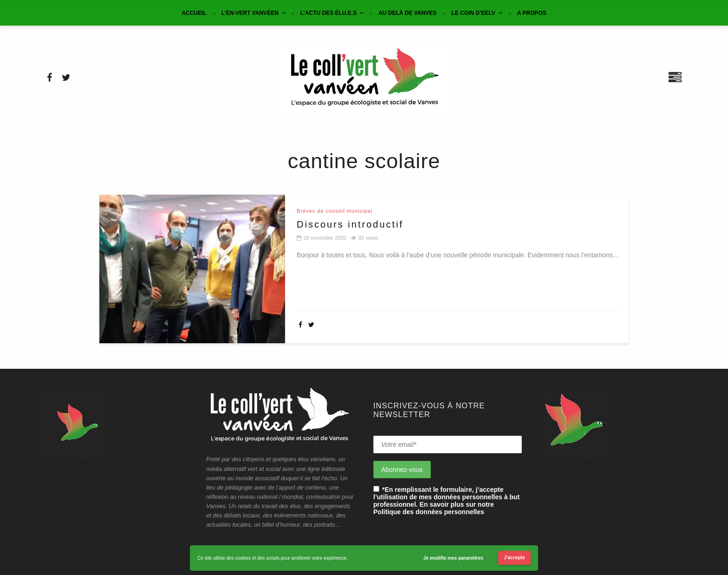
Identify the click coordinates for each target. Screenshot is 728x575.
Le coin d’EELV (473, 13)
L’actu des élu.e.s (328, 13)
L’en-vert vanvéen (250, 13)
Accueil (194, 13)
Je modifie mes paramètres (453, 558)
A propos (531, 13)
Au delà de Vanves (407, 13)
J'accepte (514, 557)
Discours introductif (350, 224)
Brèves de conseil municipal (334, 211)
